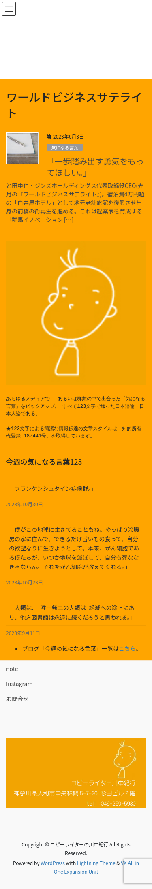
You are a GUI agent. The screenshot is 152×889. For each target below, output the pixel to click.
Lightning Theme (96, 862)
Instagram (19, 684)
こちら (127, 648)
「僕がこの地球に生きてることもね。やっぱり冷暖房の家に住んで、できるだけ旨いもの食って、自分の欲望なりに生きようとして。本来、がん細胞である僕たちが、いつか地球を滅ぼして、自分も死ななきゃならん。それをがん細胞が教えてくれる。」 (74, 548)
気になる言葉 (64, 147)
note (12, 669)
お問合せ (17, 699)
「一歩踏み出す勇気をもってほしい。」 (95, 166)
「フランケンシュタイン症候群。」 (53, 488)
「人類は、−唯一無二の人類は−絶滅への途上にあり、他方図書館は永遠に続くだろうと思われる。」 (72, 612)
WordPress (53, 862)
